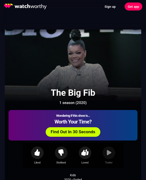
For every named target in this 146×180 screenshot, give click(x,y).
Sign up (110, 6)
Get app (133, 6)
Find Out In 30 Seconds (73, 131)
